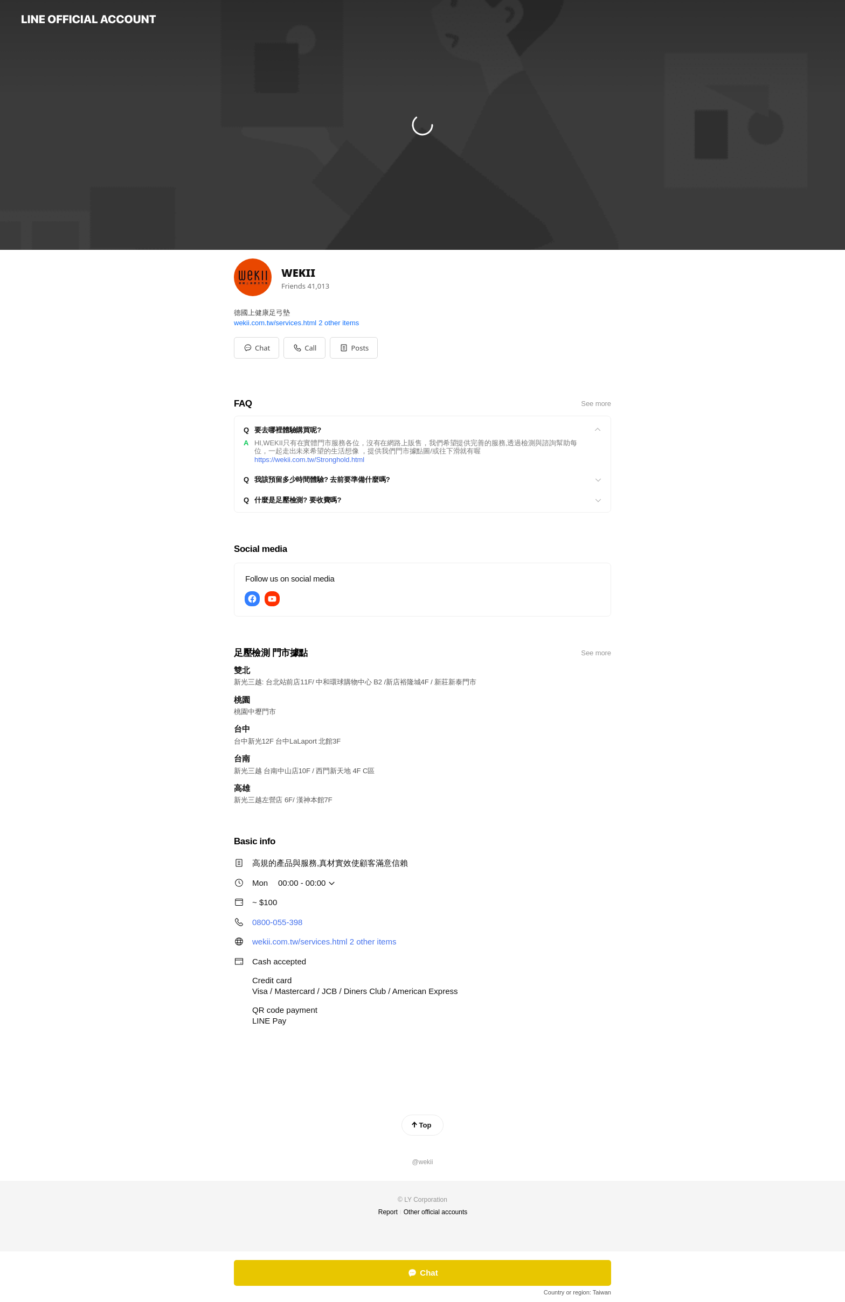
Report (388, 1212)
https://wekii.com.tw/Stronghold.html (309, 460)
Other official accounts (436, 1212)
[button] (354, 348)
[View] (422, 430)
